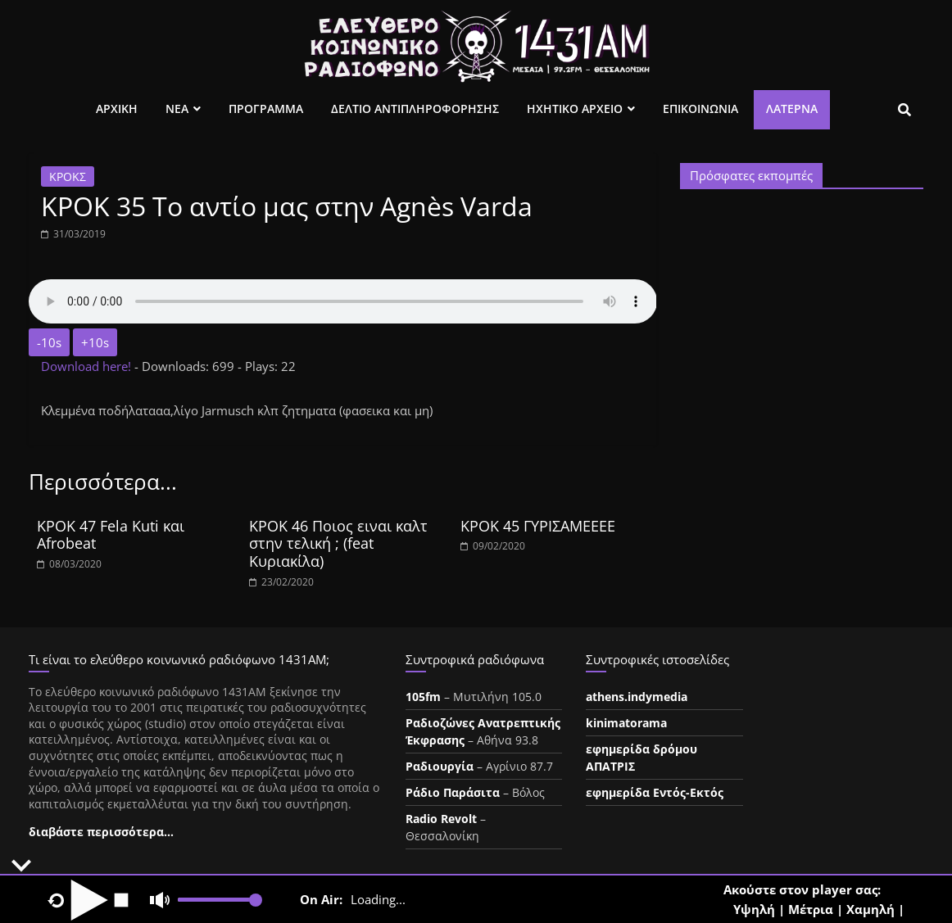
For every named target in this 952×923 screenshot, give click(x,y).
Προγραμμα (266, 108)
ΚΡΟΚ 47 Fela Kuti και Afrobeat (110, 535)
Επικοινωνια (700, 108)
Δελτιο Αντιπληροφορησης (415, 108)
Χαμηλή (870, 909)
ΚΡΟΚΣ (67, 176)
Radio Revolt (441, 818)
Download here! (87, 366)
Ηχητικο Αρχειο (575, 108)
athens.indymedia (636, 696)
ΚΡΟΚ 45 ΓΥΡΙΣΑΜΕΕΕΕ (537, 526)
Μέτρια (810, 909)
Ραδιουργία (440, 766)
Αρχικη (117, 108)
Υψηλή (754, 909)
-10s (49, 342)
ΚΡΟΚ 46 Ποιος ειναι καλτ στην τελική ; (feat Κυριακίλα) (338, 543)
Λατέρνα (792, 108)
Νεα (176, 108)
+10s (95, 342)
